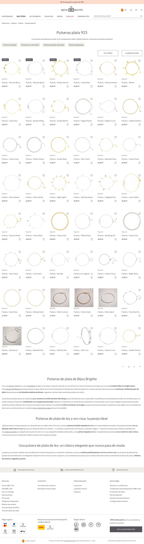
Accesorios (35, 16)
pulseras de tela (11, 432)
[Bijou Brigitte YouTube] (76, 529)
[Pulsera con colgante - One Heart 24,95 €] (84, 265)
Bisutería (21, 16)
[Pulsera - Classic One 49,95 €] (132, 227)
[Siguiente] (139, 367)
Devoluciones (7, 495)
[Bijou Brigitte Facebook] (90, 524)
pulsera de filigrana (12, 389)
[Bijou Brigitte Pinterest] (98, 524)
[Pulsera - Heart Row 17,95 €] (12, 303)
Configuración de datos (119, 501)
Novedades (7, 16)
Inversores (78, 485)
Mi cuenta (6, 498)
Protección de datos (117, 492)
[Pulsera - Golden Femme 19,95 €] (132, 341)
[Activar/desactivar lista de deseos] (19, 60)
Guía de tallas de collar (10, 510)
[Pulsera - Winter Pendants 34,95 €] (132, 74)
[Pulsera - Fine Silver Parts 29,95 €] (132, 303)
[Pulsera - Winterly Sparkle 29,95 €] (84, 188)
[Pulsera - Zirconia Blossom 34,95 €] (12, 74)
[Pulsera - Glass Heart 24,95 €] (12, 265)
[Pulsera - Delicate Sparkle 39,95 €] (36, 74)
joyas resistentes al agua (42, 408)
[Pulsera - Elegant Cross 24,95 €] (108, 112)
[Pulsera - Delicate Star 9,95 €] (60, 341)
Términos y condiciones (119, 485)
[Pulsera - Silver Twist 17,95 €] (84, 150)
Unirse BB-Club (8, 485)
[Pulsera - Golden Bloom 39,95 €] (60, 112)
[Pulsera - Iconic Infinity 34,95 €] (132, 188)
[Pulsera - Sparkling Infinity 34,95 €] (108, 227)
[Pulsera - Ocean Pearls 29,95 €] (132, 150)
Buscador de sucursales (47, 488)
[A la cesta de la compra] (19, 86)
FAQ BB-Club (7, 488)
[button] (131, 10)
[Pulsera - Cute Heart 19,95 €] (36, 265)
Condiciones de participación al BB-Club (125, 488)
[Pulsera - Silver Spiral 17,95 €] (108, 303)
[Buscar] (141, 16)
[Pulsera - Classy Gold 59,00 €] (60, 227)
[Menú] (108, 53)
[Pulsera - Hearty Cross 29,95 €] (108, 341)
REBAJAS (70, 16)
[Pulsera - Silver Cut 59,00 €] (84, 341)
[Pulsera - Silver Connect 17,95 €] (60, 303)
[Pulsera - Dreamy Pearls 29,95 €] (12, 227)
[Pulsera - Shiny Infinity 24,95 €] (36, 188)
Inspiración (83, 16)
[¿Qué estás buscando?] (117, 16)
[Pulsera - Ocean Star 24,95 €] (12, 112)
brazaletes (31, 386)
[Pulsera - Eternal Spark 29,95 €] (12, 188)
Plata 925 (49, 16)
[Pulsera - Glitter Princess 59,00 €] (108, 265)
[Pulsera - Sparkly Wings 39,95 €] (36, 112)
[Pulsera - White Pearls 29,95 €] (84, 227)
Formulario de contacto (47, 485)
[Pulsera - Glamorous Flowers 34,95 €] (12, 341)
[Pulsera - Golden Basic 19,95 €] (60, 150)
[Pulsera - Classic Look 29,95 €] (12, 150)
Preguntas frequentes (10, 501)
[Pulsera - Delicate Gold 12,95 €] (36, 303)
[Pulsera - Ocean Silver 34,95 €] (36, 227)
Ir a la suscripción (126, 529)
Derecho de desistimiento (120, 498)
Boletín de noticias (9, 504)
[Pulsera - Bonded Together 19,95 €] (60, 265)
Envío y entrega (8, 492)
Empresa (77, 492)
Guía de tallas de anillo (10, 507)
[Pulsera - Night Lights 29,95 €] (60, 188)
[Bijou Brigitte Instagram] (83, 524)
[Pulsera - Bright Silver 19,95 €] (132, 265)
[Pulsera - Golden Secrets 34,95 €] (60, 74)
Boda (59, 16)
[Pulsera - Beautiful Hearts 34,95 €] (108, 150)
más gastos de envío (70, 541)
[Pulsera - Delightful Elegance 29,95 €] (108, 188)
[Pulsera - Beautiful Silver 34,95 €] (36, 341)
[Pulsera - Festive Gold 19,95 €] (84, 303)
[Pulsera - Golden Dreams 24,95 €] (132, 112)
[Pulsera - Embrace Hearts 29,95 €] (108, 74)
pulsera (11, 386)
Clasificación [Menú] (132, 53)
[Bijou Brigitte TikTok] (76, 524)
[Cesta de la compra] (141, 10)
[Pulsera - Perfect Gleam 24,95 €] (36, 150)
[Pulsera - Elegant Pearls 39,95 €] (84, 112)
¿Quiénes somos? (80, 488)
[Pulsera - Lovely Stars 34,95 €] (84, 74)
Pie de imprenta (116, 495)
